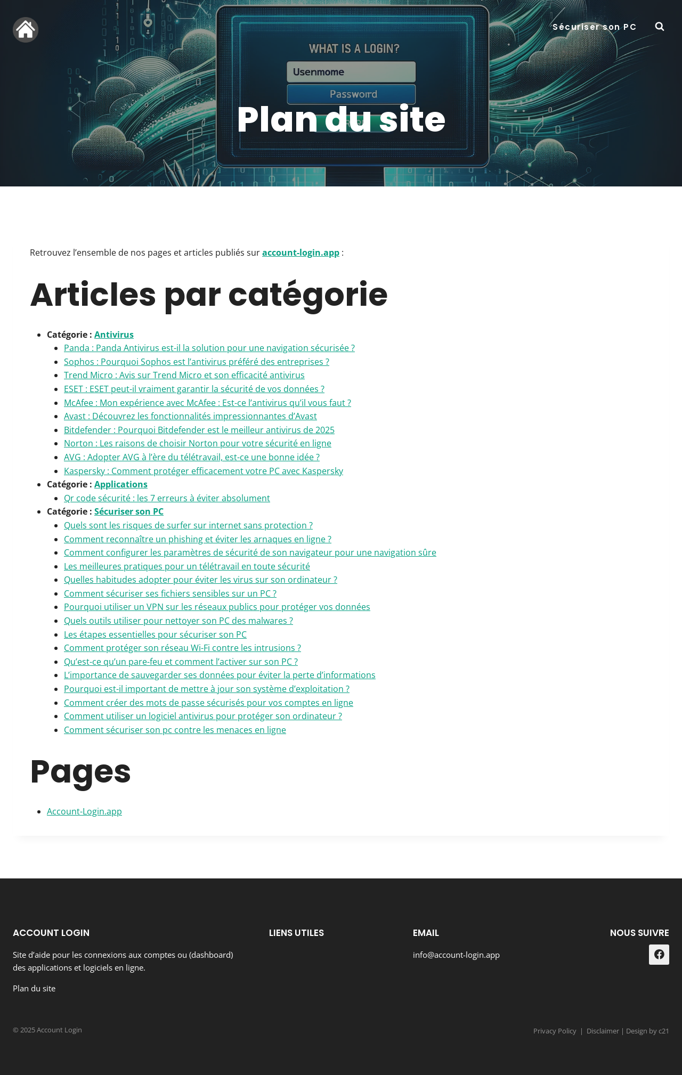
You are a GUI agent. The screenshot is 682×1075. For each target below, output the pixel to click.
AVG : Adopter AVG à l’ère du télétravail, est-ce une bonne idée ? (192, 457)
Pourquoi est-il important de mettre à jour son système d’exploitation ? (207, 689)
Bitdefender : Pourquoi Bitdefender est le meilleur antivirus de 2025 (199, 430)
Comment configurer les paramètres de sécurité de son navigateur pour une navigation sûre (250, 552)
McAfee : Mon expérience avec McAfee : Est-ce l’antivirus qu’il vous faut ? (207, 403)
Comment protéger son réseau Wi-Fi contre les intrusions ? (182, 648)
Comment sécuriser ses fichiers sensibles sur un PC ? (170, 593)
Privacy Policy (555, 1031)
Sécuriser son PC (595, 26)
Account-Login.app (84, 811)
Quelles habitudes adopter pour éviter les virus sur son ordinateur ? (200, 579)
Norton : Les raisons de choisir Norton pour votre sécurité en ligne (197, 443)
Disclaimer (603, 1031)
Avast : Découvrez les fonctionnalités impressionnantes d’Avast (190, 416)
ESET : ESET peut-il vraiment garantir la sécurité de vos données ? (194, 389)
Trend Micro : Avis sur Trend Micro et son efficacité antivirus (184, 375)
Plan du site (34, 988)
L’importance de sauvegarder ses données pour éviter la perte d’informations (220, 675)
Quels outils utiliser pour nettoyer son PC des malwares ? (178, 620)
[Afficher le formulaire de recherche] (659, 26)
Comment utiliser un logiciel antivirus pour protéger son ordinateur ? (203, 716)
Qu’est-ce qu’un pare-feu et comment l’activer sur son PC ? (181, 661)
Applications (121, 484)
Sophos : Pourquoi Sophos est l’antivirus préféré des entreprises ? (196, 362)
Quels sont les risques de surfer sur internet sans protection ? (188, 525)
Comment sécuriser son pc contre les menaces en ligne (175, 730)
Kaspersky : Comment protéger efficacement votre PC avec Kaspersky (203, 471)
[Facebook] (659, 954)
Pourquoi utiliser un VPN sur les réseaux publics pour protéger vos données (217, 607)
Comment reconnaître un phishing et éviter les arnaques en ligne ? (197, 539)
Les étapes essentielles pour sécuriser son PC (155, 634)
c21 (664, 1031)
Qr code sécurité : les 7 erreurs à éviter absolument (167, 498)
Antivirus (114, 334)
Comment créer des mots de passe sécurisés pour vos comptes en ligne (208, 702)
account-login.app (300, 252)
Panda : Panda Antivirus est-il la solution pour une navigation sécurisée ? (209, 348)
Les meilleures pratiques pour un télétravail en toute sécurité (187, 566)
